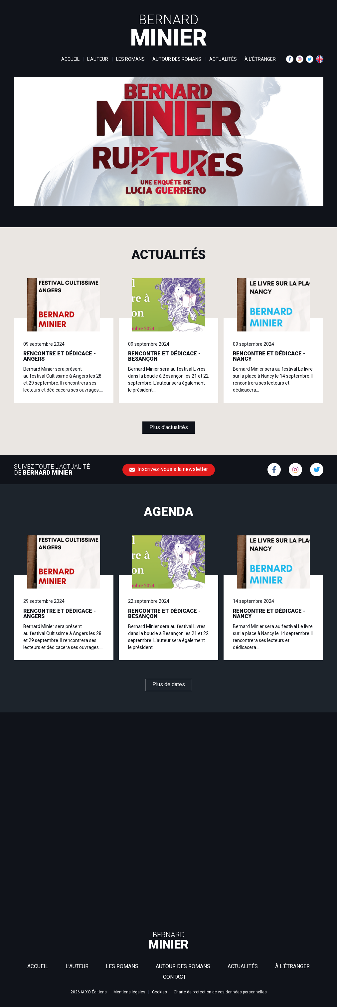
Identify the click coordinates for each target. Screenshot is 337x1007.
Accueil (70, 59)
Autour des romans (176, 59)
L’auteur (97, 59)
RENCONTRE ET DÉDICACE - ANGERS (59, 356)
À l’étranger (260, 59)
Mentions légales (129, 992)
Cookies (159, 992)
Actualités (223, 59)
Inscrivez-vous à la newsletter (168, 469)
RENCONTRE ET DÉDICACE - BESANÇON (164, 356)
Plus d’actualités (168, 427)
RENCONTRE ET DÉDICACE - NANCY (269, 356)
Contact (174, 977)
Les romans (130, 59)
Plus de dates (168, 684)
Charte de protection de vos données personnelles (220, 992)
